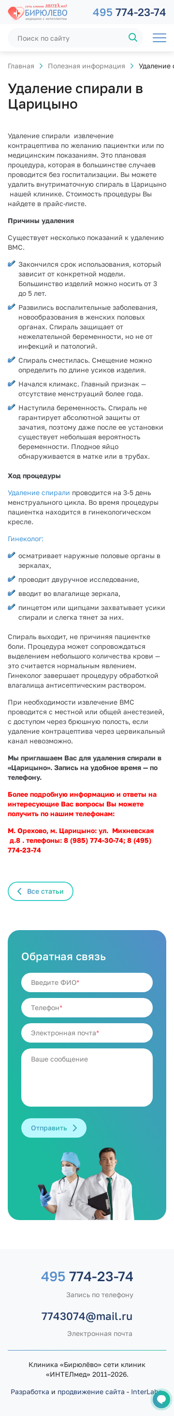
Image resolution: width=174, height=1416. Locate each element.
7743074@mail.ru (87, 1315)
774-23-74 (129, 11)
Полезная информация (86, 66)
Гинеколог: (26, 538)
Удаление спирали (40, 492)
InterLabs (146, 1391)
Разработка (30, 1391)
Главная (21, 66)
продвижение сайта (91, 1391)
